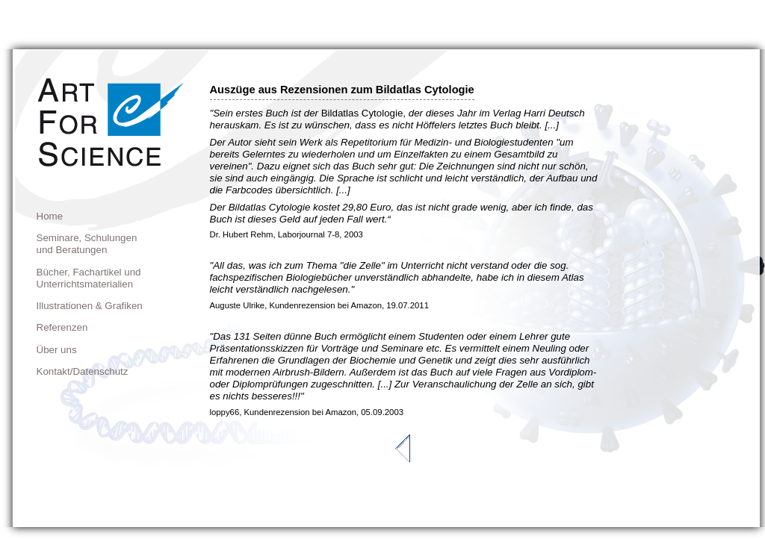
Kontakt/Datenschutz (82, 371)
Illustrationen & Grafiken (90, 305)
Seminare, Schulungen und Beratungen (87, 243)
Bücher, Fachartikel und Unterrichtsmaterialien (89, 278)
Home (50, 216)
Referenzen (62, 327)
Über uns (57, 349)
